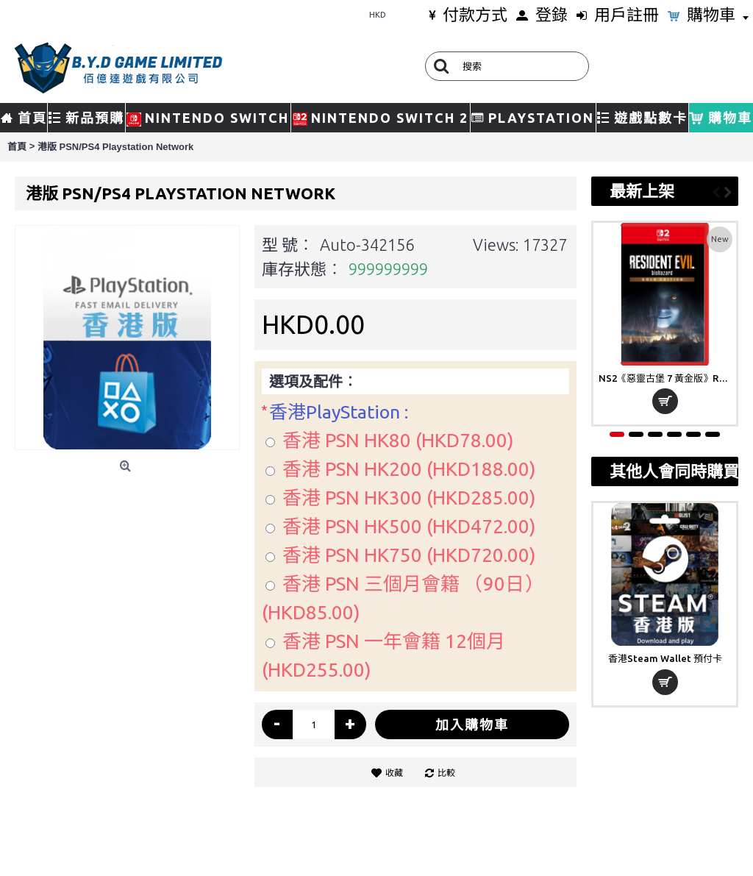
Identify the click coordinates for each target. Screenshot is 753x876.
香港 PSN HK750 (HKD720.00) (409, 555)
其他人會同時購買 (670, 471)
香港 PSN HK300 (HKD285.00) (409, 497)
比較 (446, 772)
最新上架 (642, 191)
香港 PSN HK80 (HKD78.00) (398, 440)
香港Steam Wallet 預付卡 (665, 658)
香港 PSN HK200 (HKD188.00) (409, 469)
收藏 (394, 772)
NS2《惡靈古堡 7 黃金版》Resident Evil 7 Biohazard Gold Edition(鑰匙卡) (667, 378)
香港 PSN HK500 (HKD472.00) (409, 526)
